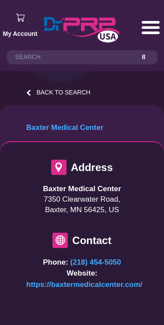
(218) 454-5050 (95, 262)
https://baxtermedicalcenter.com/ (84, 284)
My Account (20, 33)
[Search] (148, 57)
